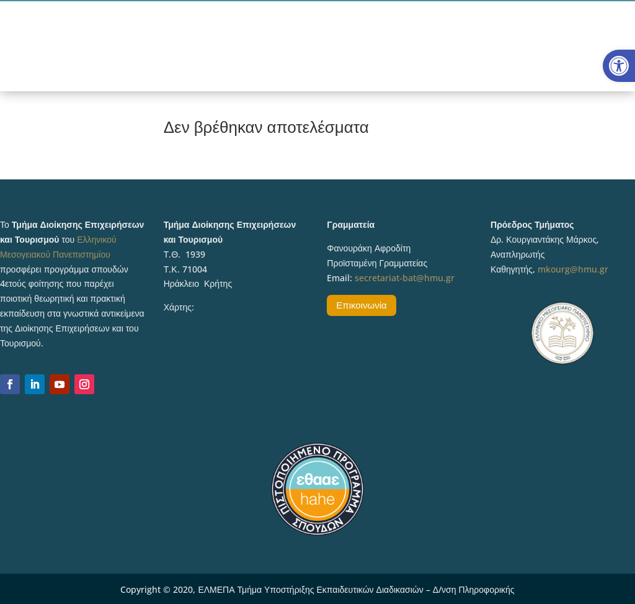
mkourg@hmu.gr (573, 269)
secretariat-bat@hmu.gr (405, 278)
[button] (619, 66)
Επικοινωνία (361, 305)
